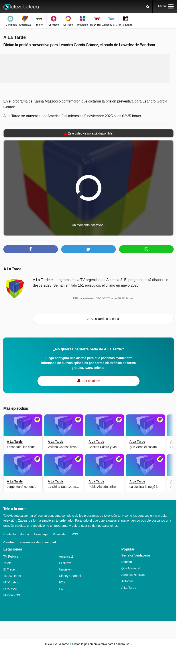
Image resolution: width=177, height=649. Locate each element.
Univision (65, 569)
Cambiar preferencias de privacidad (29, 542)
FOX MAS (10, 589)
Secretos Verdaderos (135, 555)
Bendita (126, 562)
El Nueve (65, 563)
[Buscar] (148, 6)
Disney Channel (70, 576)
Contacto (9, 534)
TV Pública (10, 556)
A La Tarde (12, 269)
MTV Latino (11, 582)
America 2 (66, 556)
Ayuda (24, 534)
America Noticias (133, 575)
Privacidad (60, 534)
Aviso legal (40, 534)
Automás (127, 581)
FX (61, 589)
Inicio (48, 644)
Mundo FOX (11, 595)
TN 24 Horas (12, 576)
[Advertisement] (85, 68)
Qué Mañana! (130, 568)
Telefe (7, 563)
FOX (62, 582)
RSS (75, 534)
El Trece (9, 569)
